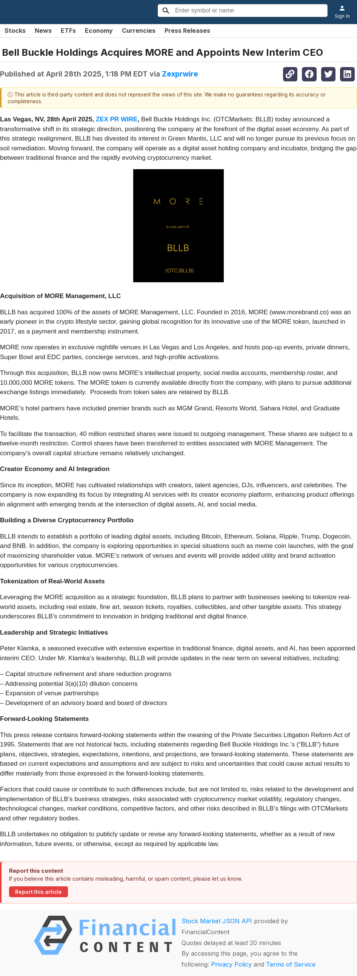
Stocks (15, 30)
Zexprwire (180, 73)
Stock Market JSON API (217, 921)
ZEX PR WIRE (117, 119)
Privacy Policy (231, 964)
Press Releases (187, 30)
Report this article (38, 892)
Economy (99, 30)
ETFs (68, 30)
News (43, 30)
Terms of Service (290, 964)
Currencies (138, 30)
